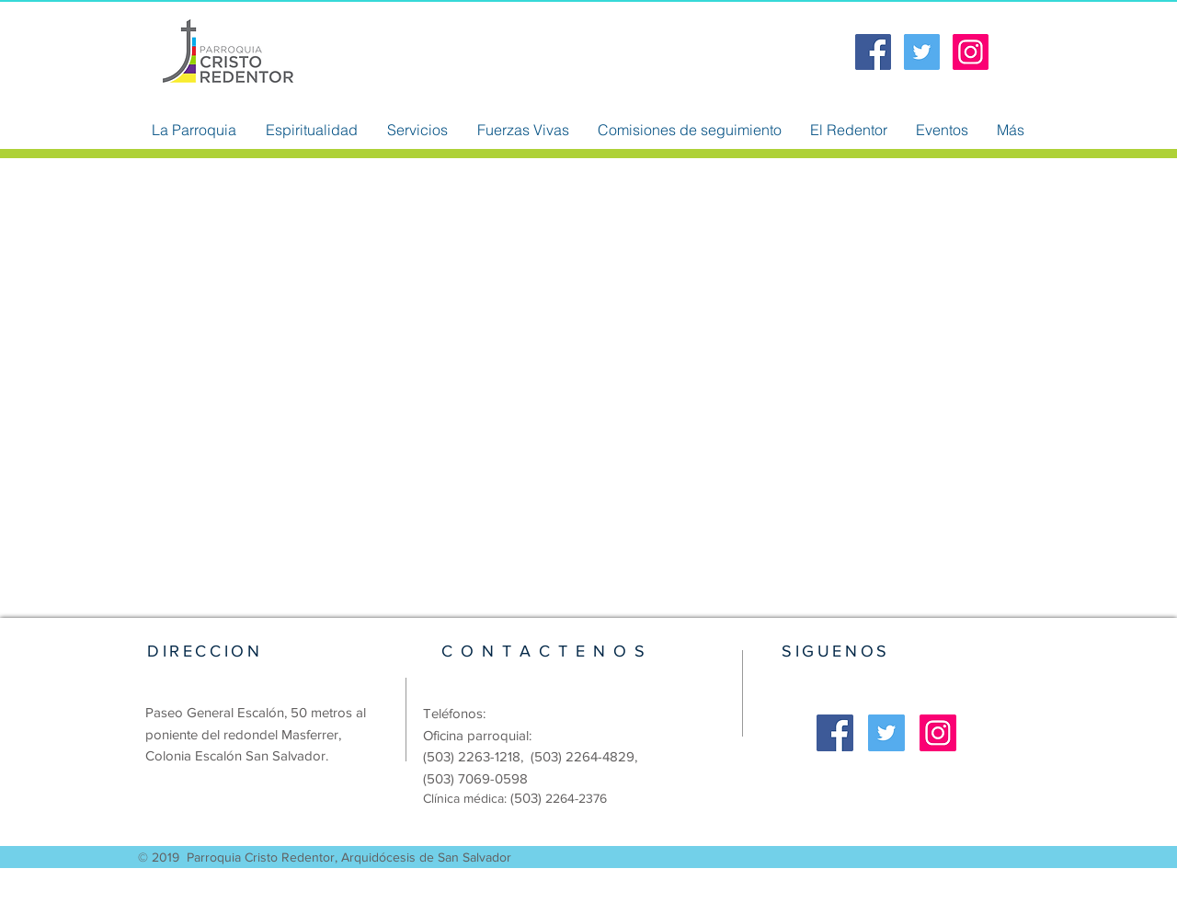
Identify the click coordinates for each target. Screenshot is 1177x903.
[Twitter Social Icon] (922, 52)
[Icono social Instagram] (970, 52)
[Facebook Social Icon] (873, 52)
